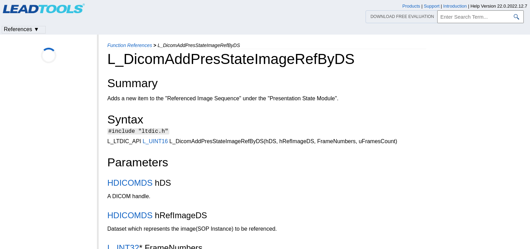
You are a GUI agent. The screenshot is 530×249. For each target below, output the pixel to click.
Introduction (455, 6)
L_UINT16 (155, 142)
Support (432, 6)
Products (411, 6)
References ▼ (21, 29)
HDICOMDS (130, 183)
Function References (129, 45)
